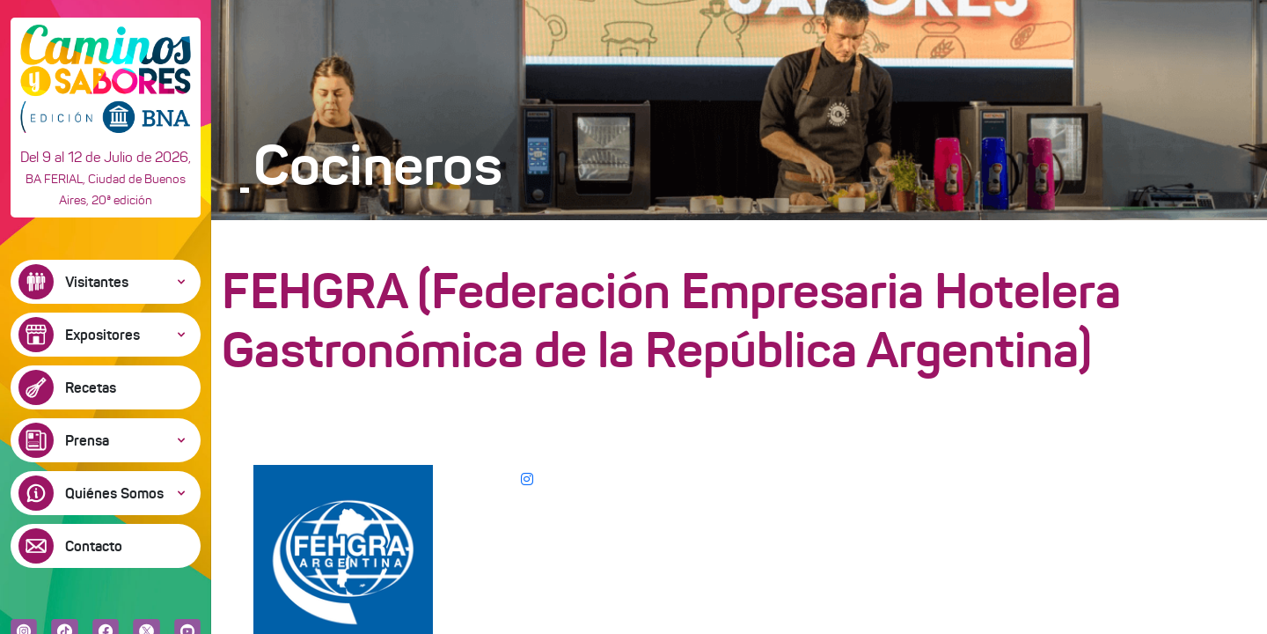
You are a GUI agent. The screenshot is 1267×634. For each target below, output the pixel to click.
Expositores (102, 334)
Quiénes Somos (114, 493)
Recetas (90, 387)
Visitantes (96, 282)
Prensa (87, 440)
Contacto (93, 546)
